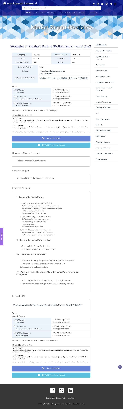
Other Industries (101, 159)
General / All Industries (104, 51)
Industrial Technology (103, 131)
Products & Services (67, 13)
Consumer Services (46, 73)
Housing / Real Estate (103, 108)
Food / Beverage (102, 96)
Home (28, 13)
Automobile (100, 65)
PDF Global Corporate (22, 104)
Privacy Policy (61, 398)
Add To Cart (51, 138)
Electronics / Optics (103, 76)
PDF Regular (19, 91)
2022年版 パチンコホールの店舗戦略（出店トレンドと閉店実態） (64, 78)
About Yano (38, 13)
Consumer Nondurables (104, 154)
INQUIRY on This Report (51, 145)
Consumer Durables (103, 148)
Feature (82, 13)
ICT (97, 113)
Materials (99, 125)
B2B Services (101, 136)
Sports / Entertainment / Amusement (52, 71)
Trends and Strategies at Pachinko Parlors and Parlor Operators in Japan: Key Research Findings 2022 (48, 305)
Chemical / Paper (102, 71)
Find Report (51, 13)
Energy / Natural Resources (105, 82)
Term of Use (50, 398)
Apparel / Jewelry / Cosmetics (102, 58)
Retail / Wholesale (102, 119)
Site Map (71, 398)
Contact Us (93, 13)
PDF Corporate (28, 98)
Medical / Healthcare (103, 102)
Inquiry (2, 236)
